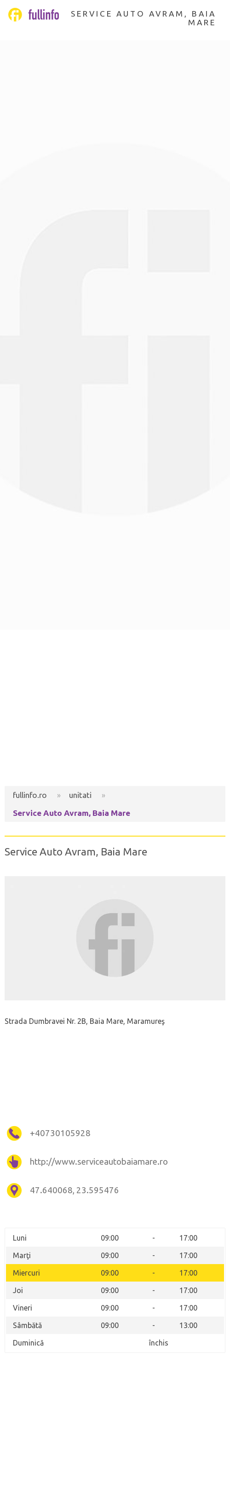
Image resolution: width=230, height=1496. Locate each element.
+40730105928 (60, 1133)
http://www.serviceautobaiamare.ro (99, 1162)
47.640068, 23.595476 (74, 1190)
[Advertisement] (115, 707)
